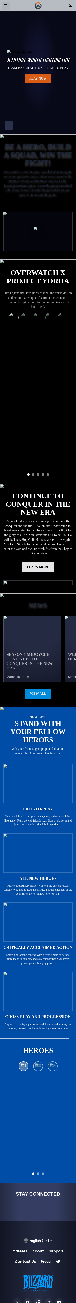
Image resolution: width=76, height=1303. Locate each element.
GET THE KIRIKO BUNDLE (38, 401)
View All (38, 633)
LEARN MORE (38, 507)
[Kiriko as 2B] (14, 319)
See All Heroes (38, 1063)
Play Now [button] (38, 78)
